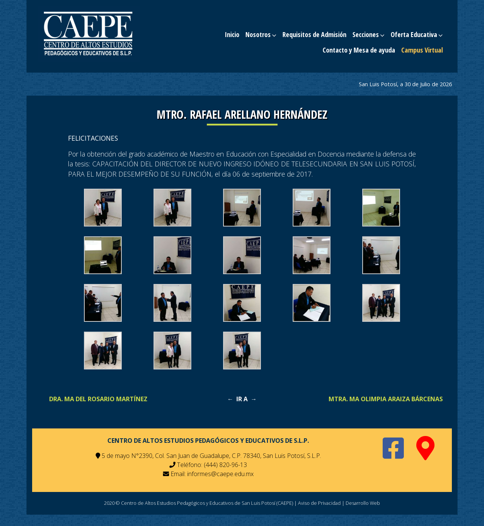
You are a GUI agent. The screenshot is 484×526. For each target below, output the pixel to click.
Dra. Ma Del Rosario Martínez (98, 399)
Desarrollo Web (363, 503)
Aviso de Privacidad (319, 503)
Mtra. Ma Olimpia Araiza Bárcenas (386, 399)
